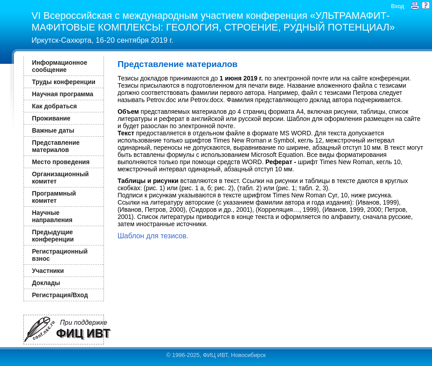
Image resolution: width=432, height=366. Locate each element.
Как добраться (54, 106)
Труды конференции (63, 81)
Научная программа (62, 94)
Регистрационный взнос (60, 255)
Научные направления (52, 216)
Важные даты (53, 130)
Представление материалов (56, 146)
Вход (397, 6)
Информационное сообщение (59, 66)
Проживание (51, 118)
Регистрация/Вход (60, 295)
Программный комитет (54, 197)
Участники (48, 270)
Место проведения (61, 161)
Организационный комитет (60, 177)
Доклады (46, 282)
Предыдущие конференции (53, 235)
